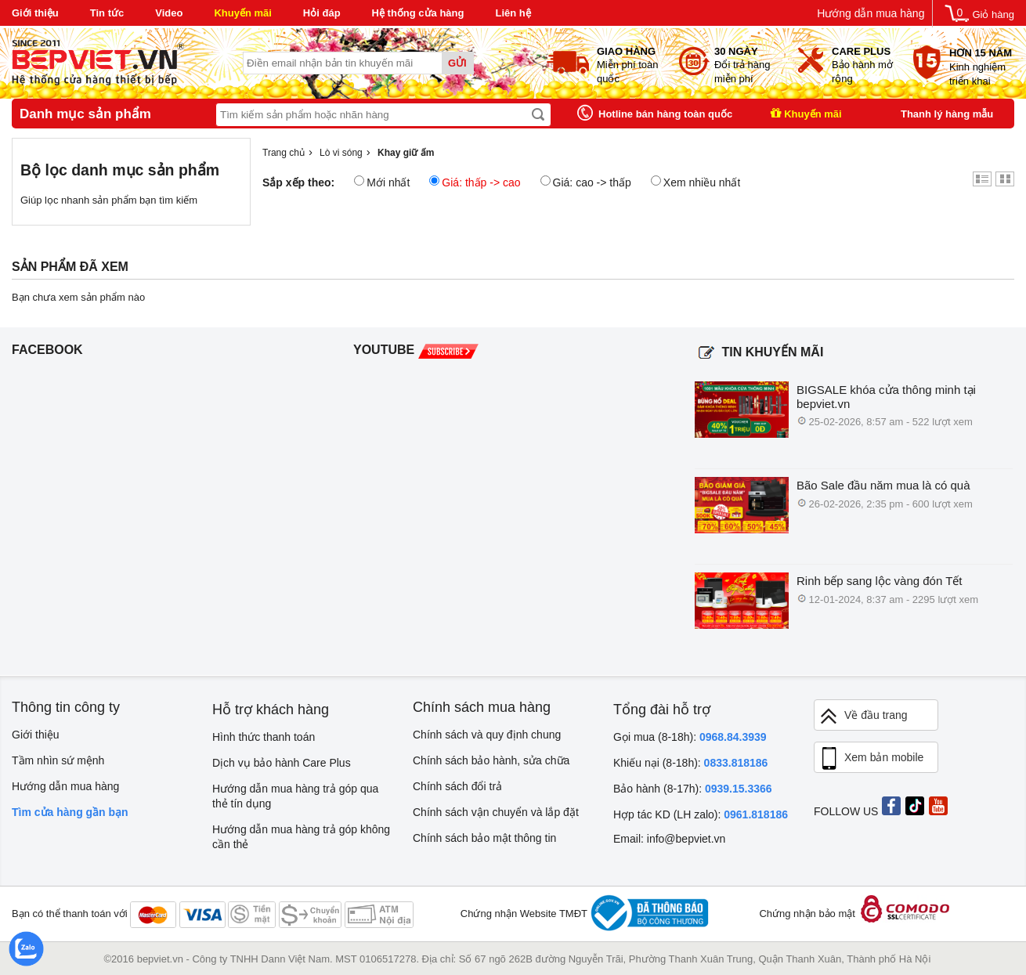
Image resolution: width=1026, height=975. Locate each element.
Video (168, 13)
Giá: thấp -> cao (474, 182)
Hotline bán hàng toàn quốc (665, 114)
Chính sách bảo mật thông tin (484, 838)
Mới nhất (382, 182)
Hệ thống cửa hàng (418, 13)
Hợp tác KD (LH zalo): (700, 814)
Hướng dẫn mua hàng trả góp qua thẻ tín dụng (295, 796)
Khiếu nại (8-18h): (690, 763)
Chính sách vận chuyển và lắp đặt (496, 812)
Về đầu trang (863, 716)
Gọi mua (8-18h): (690, 737)
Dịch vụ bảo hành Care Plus (281, 763)
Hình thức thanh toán (263, 737)
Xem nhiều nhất (696, 182)
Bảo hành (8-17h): (692, 788)
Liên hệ (512, 13)
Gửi (457, 63)
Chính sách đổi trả (457, 786)
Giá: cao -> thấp (585, 182)
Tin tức (107, 13)
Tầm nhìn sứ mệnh (58, 760)
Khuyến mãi (242, 13)
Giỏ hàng (993, 14)
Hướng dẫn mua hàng (870, 13)
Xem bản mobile (870, 759)
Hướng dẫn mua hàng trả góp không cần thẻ (301, 836)
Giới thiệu (35, 13)
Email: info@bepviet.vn (669, 838)
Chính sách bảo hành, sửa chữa (491, 760)
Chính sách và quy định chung (487, 734)
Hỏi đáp (322, 13)
